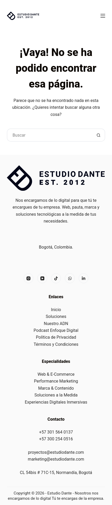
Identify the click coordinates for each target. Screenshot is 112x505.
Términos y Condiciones (56, 344)
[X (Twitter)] (70, 278)
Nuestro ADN (56, 323)
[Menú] (102, 15)
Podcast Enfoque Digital (56, 330)
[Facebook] (56, 278)
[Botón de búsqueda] (98, 135)
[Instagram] (29, 278)
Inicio (56, 309)
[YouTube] (42, 278)
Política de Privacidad (56, 337)
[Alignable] (84, 278)
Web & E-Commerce (56, 374)
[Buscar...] (49, 135)
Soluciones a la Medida (56, 395)
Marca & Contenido (56, 388)
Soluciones (56, 316)
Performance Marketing (56, 381)
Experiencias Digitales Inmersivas (56, 402)
